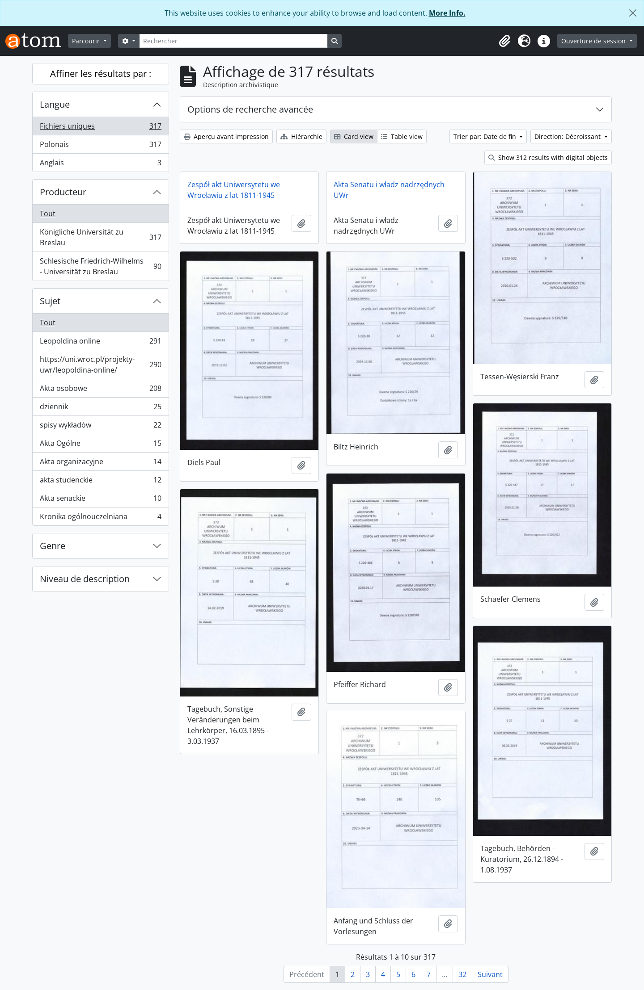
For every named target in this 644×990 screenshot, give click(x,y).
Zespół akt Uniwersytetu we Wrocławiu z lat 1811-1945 (233, 190)
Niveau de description (85, 579)
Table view (402, 136)
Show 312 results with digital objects (548, 157)
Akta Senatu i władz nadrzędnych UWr (389, 190)
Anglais (100, 164)
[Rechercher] (233, 41)
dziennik (100, 408)
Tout (47, 213)
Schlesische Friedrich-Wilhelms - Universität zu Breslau (100, 266)
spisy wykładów (100, 426)
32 (462, 974)
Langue (55, 104)
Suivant (490, 974)
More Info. (447, 13)
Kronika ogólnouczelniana (100, 518)
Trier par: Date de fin (485, 136)
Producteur (63, 192)
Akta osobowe (100, 390)
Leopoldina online (100, 343)
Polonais (100, 146)
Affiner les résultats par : (100, 73)
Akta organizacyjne (100, 463)
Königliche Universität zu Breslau (100, 237)
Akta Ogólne (100, 445)
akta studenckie (100, 481)
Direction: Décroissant (568, 136)
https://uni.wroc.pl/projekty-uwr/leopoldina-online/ (100, 364)
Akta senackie (100, 500)
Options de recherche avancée (250, 109)
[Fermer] (633, 12)
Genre (52, 546)
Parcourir (87, 41)
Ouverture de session (594, 41)
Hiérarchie (301, 136)
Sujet (50, 301)
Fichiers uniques (100, 128)
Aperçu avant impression (226, 136)
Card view (353, 136)
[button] (504, 41)
